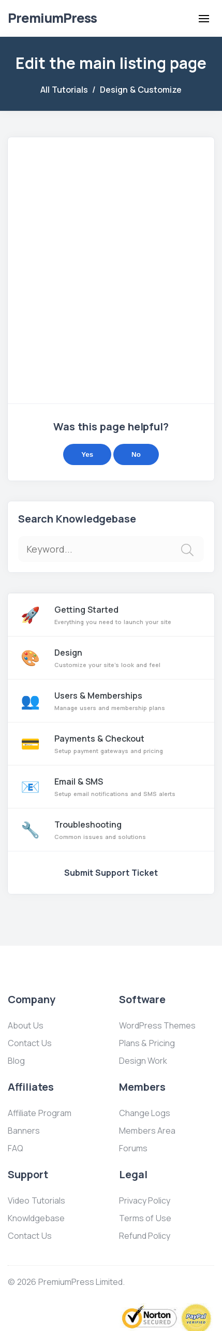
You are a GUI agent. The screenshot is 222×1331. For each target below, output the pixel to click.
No (136, 454)
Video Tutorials (36, 1200)
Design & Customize (141, 89)
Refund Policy (145, 1235)
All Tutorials (64, 89)
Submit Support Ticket (111, 872)
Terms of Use (145, 1218)
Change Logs (145, 1113)
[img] (187, 550)
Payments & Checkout (111, 744)
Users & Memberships (111, 701)
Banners (24, 1130)
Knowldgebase (36, 1218)
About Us (25, 1025)
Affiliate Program (39, 1113)
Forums (133, 1148)
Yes (87, 454)
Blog (16, 1060)
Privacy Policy (145, 1200)
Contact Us (30, 1043)
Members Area (147, 1130)
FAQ (15, 1148)
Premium (52, 18)
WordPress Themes (157, 1025)
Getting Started (111, 615)
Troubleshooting (111, 830)
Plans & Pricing (147, 1043)
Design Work (143, 1060)
